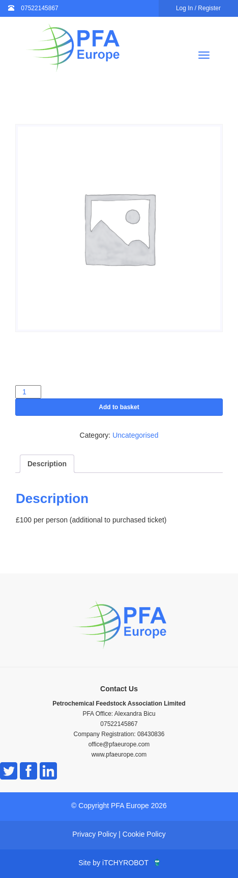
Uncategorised (135, 435)
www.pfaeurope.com (119, 754)
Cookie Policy (144, 834)
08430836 (150, 734)
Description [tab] (47, 464)
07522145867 (39, 8)
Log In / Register (198, 8)
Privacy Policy (94, 834)
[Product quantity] (28, 391)
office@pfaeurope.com (119, 744)
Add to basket (119, 407)
